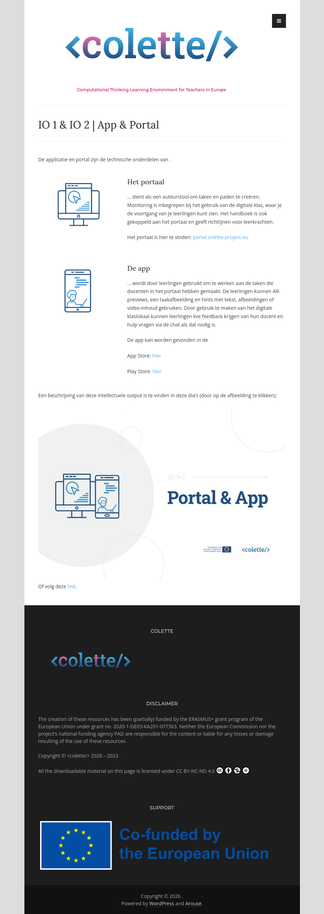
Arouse (193, 903)
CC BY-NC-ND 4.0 (213, 770)
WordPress (161, 903)
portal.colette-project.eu (220, 237)
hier (156, 355)
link (71, 586)
